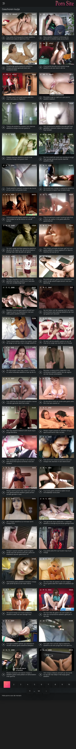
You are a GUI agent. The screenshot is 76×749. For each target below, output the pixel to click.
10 (69, 733)
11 (29, 740)
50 (39, 740)
